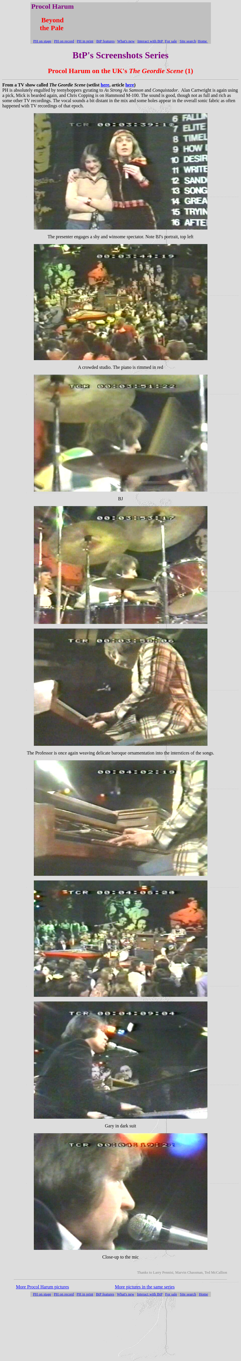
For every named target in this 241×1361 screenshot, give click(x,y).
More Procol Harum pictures (42, 1286)
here (105, 84)
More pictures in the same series (145, 1286)
